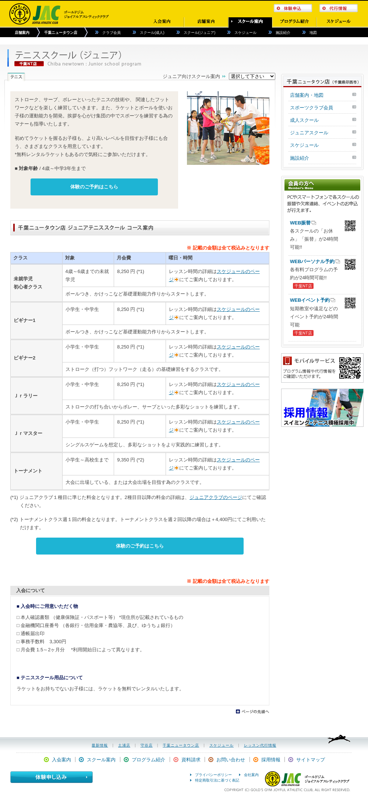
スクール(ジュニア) (200, 33)
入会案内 (61, 759)
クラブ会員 (111, 33)
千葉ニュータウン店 (60, 33)
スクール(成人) (152, 33)
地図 (313, 33)
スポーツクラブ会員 (311, 107)
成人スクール (304, 120)
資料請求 (191, 759)
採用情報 (270, 759)
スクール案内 (101, 759)
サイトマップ (310, 759)
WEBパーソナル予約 (312, 261)
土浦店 (124, 745)
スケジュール (245, 33)
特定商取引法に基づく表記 (217, 780)
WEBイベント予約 (310, 300)
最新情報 (100, 745)
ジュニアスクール (309, 132)
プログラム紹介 (148, 759)
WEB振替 (300, 223)
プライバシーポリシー (213, 775)
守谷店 (147, 745)
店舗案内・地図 (306, 95)
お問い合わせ (230, 759)
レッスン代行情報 (260, 745)
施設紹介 (283, 33)
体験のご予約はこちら (94, 187)
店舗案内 (22, 33)
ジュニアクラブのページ (216, 497)
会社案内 (251, 775)
